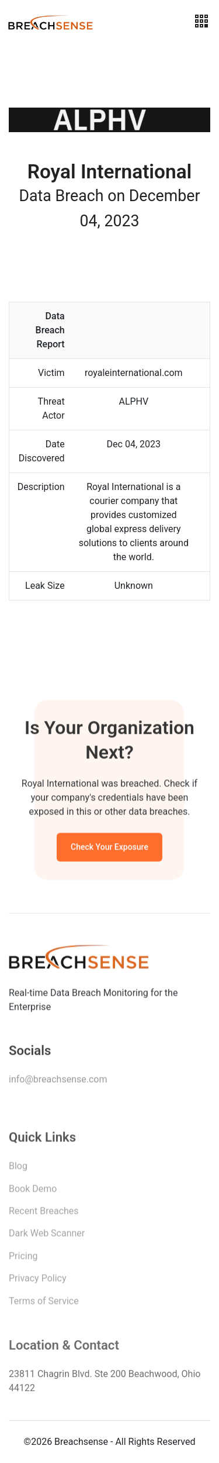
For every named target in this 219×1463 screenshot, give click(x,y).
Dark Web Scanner (47, 1236)
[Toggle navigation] (201, 21)
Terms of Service (44, 1304)
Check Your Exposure (109, 848)
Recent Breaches (44, 1214)
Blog (18, 1169)
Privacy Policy (38, 1281)
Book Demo (33, 1192)
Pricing (23, 1259)
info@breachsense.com (58, 1081)
